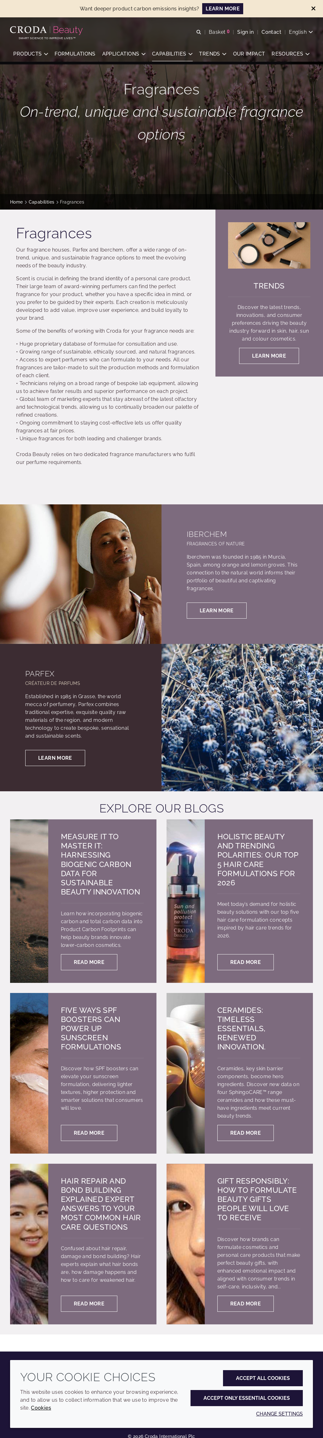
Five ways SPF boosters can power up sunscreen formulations (91, 1029)
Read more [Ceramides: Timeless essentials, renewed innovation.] (245, 1133)
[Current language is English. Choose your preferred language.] (301, 32)
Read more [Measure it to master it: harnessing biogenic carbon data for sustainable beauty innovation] (89, 962)
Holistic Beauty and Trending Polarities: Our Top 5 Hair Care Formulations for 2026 (257, 859)
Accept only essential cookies (246, 1398)
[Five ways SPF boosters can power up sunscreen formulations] (29, 1073)
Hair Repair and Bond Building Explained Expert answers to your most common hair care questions (101, 1204)
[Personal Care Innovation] (47, 31)
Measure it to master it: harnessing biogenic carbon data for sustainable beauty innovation (100, 864)
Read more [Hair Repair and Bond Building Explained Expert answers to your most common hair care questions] (89, 1304)
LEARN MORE (223, 9)
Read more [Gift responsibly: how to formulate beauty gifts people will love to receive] (245, 1304)
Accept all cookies (263, 1378)
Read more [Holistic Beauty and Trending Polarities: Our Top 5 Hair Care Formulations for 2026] (245, 962)
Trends (269, 285)
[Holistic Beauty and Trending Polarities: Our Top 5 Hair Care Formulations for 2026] (186, 901)
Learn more (217, 611)
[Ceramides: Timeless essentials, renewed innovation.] (186, 1073)
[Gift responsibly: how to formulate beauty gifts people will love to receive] (186, 1244)
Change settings (279, 1414)
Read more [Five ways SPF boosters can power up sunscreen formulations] (89, 1133)
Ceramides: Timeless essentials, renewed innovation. (241, 1029)
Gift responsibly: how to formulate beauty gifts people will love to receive (257, 1199)
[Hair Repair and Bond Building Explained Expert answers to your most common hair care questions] (29, 1244)
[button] (31, 55)
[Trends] (269, 245)
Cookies (41, 1408)
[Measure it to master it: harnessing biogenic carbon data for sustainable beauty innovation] (29, 901)
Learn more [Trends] (269, 356)
